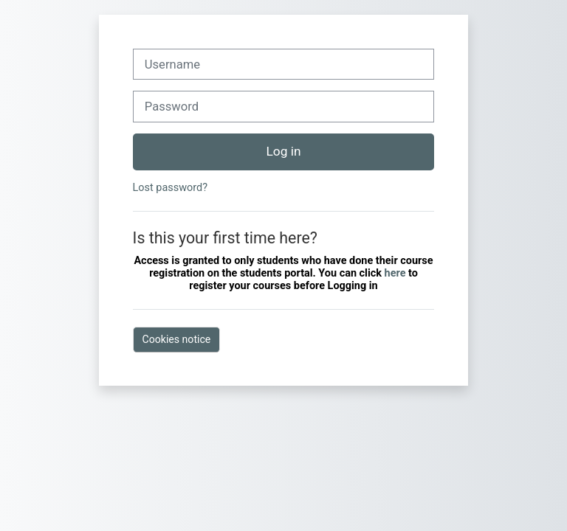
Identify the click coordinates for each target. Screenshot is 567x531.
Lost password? (170, 187)
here (396, 273)
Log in (284, 151)
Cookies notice (176, 339)
